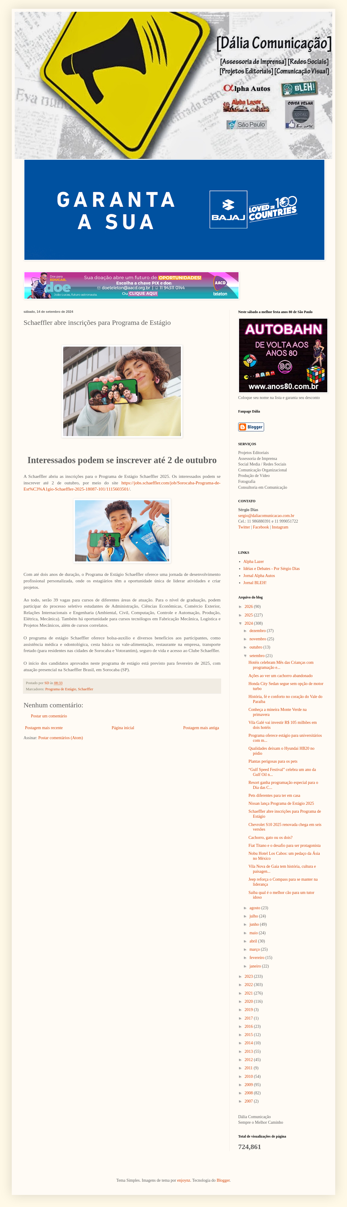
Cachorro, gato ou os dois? (270, 837)
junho (254, 924)
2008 (249, 1093)
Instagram (280, 527)
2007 (249, 1101)
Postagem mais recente (44, 728)
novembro (258, 639)
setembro (257, 656)
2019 (249, 1010)
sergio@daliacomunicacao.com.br (266, 515)
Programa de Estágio (60, 689)
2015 (249, 1035)
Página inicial (123, 728)
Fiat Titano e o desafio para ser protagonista (284, 845)
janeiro (255, 966)
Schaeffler (85, 689)
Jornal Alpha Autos (259, 575)
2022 (249, 984)
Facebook (261, 527)
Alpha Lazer (253, 561)
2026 (249, 606)
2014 (249, 1043)
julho (254, 916)
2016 (249, 1026)
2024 (249, 623)
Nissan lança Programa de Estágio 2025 (281, 803)
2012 (249, 1060)
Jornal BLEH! (255, 583)
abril (253, 941)
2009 (249, 1085)
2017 (249, 1018)
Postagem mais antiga (201, 728)
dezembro (258, 631)
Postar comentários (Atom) (60, 738)
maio (254, 933)
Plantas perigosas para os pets (272, 761)
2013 (249, 1051)
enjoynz (183, 1180)
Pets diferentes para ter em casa (274, 795)
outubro (256, 647)
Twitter (244, 527)
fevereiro (257, 957)
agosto (255, 908)
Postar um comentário (49, 716)
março (255, 949)
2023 (249, 976)
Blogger (223, 1180)
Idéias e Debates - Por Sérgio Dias (271, 568)
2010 (249, 1076)
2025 (249, 615)
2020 (249, 1001)
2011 (249, 1068)
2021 (249, 993)
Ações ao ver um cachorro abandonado (280, 676)
